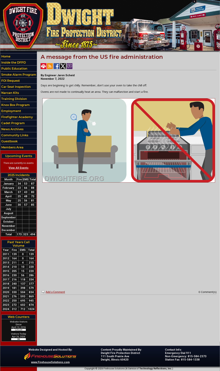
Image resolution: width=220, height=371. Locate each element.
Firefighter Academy (17, 117)
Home (5, 56)
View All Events (18, 168)
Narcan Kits (10, 93)
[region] (18, 101)
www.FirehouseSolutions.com (50, 362)
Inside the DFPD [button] (13, 62)
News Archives (12, 129)
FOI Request (10, 80)
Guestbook (9, 141)
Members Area (12, 147)
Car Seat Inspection (16, 87)
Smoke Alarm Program (18, 74)
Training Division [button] (14, 99)
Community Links (14, 135)
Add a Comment (55, 292)
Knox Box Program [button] (15, 105)
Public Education (14, 68)
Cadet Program (13, 123)
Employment (11, 111)
